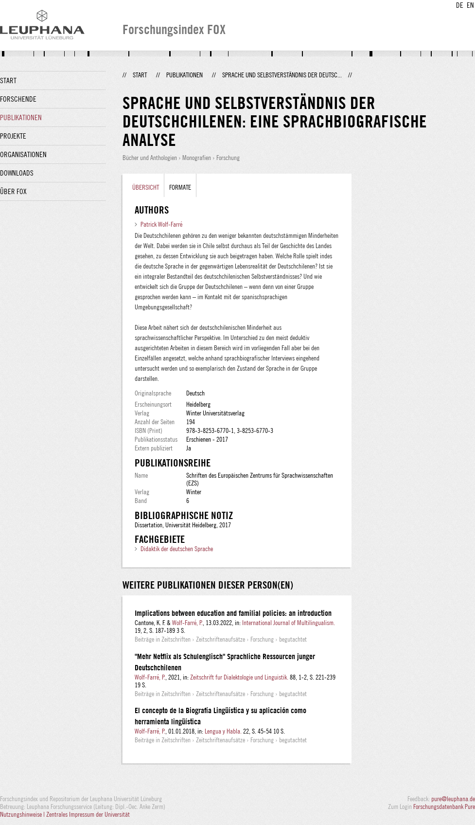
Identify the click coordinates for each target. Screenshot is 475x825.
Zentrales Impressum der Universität (88, 814)
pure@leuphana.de (453, 799)
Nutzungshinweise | (23, 814)
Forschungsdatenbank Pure (444, 806)
